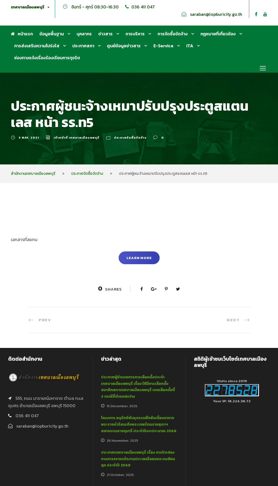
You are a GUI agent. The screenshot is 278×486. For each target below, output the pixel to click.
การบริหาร (135, 33)
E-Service (163, 45)
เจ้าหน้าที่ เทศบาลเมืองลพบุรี (76, 137)
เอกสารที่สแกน (24, 239)
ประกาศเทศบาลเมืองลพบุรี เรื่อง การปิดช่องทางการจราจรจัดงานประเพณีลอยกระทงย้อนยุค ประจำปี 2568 (138, 459)
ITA (189, 45)
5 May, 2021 (29, 137)
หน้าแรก (22, 33)
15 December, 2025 (122, 406)
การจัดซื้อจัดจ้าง (172, 33)
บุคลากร (84, 33)
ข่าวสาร (105, 33)
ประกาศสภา (83, 45)
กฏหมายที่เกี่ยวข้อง (218, 33)
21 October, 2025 (120, 474)
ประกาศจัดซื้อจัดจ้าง (130, 137)
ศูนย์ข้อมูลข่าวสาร (124, 45)
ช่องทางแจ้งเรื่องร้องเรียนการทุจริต (47, 57)
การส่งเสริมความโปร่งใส (36, 45)
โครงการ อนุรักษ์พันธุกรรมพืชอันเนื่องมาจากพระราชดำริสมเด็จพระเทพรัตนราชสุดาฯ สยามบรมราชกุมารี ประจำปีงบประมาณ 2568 (138, 424)
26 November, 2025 (122, 440)
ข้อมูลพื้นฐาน (51, 33)
